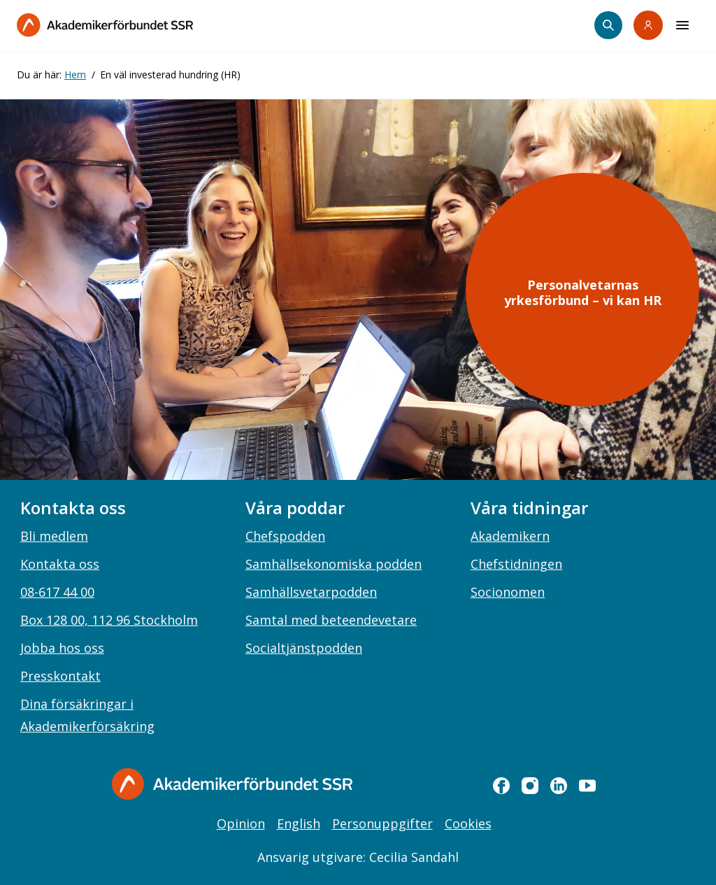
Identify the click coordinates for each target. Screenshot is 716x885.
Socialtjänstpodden (303, 647)
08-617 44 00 (57, 591)
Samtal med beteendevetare (331, 619)
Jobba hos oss (62, 647)
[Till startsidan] (105, 24)
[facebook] (501, 785)
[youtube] (587, 785)
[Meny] (682, 25)
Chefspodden (285, 536)
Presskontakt (60, 675)
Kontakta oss (59, 563)
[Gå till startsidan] (232, 784)
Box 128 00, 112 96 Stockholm (109, 619)
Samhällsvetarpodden (311, 591)
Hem (75, 74)
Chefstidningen (516, 563)
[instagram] (530, 785)
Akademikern (510, 536)
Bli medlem (54, 536)
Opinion (241, 823)
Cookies (468, 823)
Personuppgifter (382, 823)
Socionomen (508, 591)
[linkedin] (558, 785)
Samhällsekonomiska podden (333, 563)
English (298, 823)
